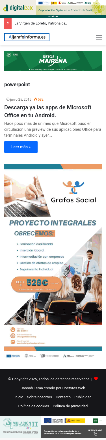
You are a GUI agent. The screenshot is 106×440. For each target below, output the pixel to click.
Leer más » (21, 147)
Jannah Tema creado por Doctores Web (53, 388)
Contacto (63, 397)
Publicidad (83, 397)
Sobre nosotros (39, 397)
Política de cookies (33, 406)
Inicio (18, 397)
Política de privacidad (70, 406)
